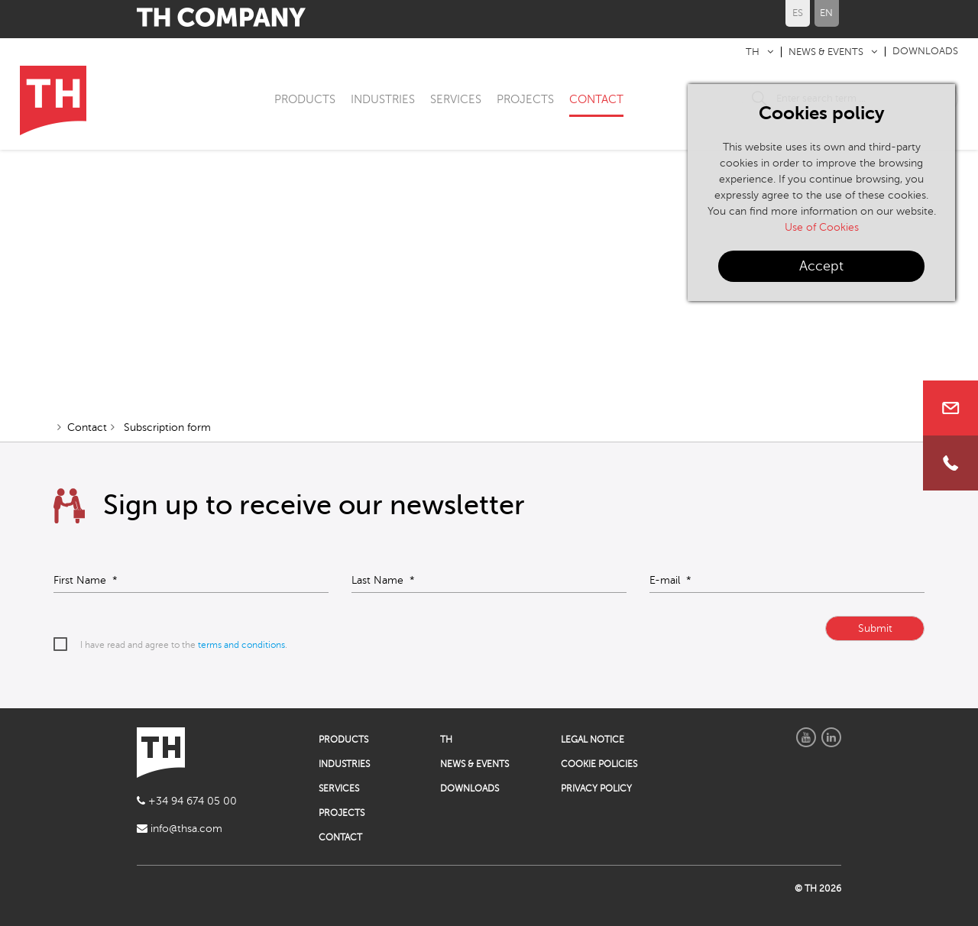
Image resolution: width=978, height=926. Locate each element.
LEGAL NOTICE (592, 739)
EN (826, 13)
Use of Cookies (822, 227)
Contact (87, 427)
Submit (875, 628)
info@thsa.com (179, 828)
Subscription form (166, 427)
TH (752, 52)
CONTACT (596, 99)
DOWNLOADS (925, 51)
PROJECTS (525, 99)
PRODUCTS (304, 99)
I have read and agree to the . (183, 644)
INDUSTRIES (383, 99)
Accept (821, 266)
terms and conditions (241, 644)
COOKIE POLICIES (599, 764)
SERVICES (455, 99)
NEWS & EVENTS (826, 52)
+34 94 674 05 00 (187, 801)
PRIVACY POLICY (596, 788)
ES (797, 13)
